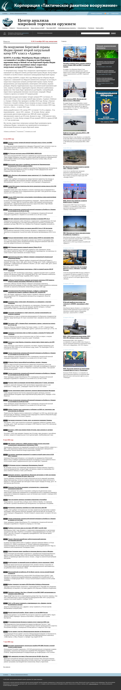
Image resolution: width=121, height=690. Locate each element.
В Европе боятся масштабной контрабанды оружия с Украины (27, 362)
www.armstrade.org (93, 684)
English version (115, 13)
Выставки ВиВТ (51, 28)
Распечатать (20, 131)
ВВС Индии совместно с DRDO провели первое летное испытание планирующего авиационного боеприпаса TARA (28, 444)
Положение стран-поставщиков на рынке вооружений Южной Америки (105, 63)
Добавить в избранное (96, 13)
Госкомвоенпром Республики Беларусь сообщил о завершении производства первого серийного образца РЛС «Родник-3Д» (28, 291)
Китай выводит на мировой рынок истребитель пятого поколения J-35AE (31, 562)
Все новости (6, 667)
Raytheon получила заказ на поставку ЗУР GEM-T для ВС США (27, 528)
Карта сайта (99, 28)
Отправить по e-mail (30, 131)
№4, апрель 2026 (107, 122)
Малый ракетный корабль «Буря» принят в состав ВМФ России (28, 612)
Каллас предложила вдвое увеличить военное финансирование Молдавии (31, 390)
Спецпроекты (82, 28)
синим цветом (25, 33)
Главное (5, 28)
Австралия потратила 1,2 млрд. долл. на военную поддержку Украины (30, 420)
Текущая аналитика (23, 28)
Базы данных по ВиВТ (38, 28)
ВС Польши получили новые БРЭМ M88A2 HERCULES (25, 153)
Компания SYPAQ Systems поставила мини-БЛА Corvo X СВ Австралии (30, 228)
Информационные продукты (67, 28)
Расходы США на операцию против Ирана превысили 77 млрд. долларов (31, 382)
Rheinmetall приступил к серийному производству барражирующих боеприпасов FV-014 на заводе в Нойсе (29, 165)
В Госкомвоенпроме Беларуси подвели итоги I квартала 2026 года (28, 622)
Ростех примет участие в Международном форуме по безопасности (29, 631)
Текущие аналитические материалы (106, 47)
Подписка (91, 28)
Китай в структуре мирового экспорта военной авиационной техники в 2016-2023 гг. (105, 79)
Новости (12, 28)
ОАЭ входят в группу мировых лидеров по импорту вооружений (106, 71)
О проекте (4, 13)
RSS (108, 13)
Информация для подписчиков (44, 33)
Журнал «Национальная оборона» (18, 13)
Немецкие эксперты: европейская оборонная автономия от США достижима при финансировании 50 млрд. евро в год (32, 475)
